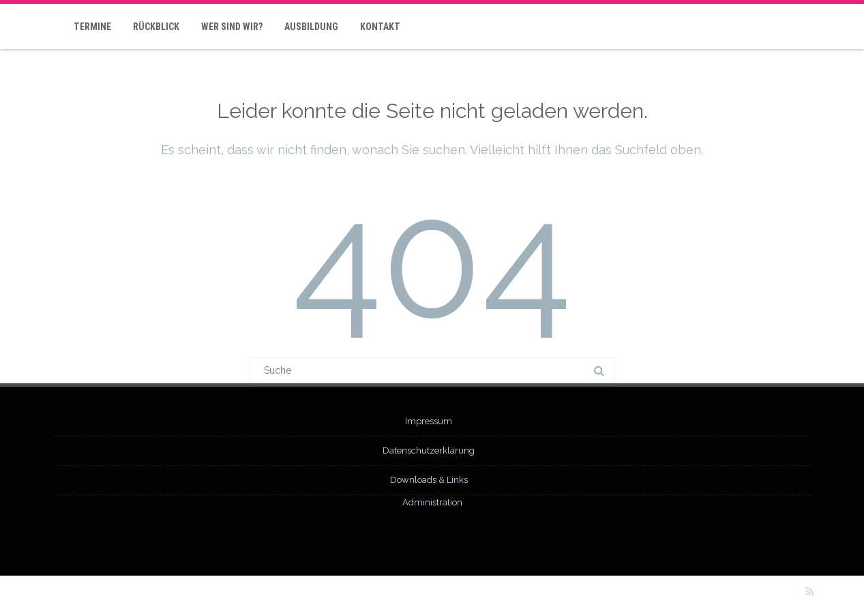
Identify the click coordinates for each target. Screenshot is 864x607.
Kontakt (380, 26)
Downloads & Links (429, 480)
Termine (92, 26)
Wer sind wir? (232, 26)
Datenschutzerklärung (429, 450)
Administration (432, 502)
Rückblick (156, 26)
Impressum (428, 421)
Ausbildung (311, 26)
